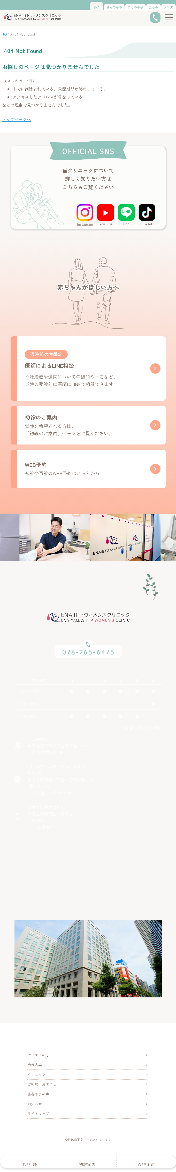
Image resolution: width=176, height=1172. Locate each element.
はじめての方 (38, 1054)
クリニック (36, 1074)
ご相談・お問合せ (41, 1084)
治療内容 (34, 1064)
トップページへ (16, 119)
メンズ (168, 7)
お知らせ (34, 1103)
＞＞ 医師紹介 (40, 827)
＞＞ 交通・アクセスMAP (50, 793)
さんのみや (114, 7)
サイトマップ (38, 1113)
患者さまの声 (38, 1094)
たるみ (153, 7)
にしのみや (135, 7)
